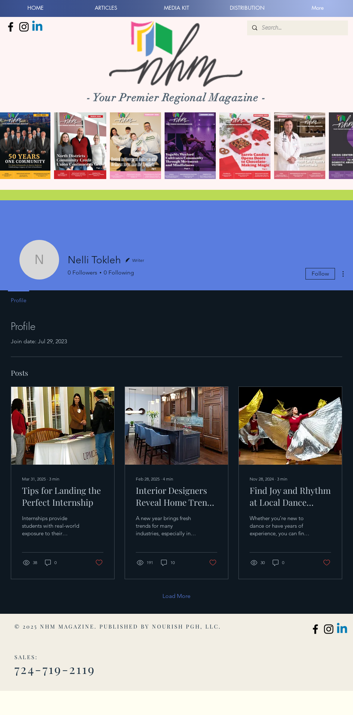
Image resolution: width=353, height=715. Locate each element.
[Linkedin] (37, 27)
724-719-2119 (54, 669)
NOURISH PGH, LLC (185, 626)
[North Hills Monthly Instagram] (24, 27)
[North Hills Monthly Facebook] (10, 27)
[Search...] (297, 28)
